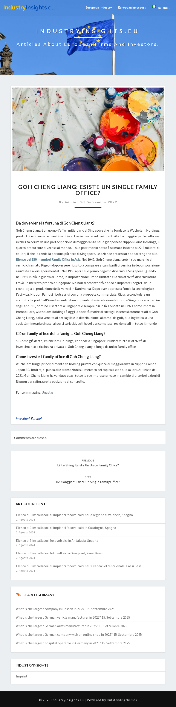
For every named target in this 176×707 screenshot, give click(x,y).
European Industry (99, 7)
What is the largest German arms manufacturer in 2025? (57, 626)
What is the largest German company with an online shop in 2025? (64, 634)
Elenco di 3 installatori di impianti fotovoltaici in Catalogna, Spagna (66, 527)
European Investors (132, 7)
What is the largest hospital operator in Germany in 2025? (58, 643)
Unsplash (48, 392)
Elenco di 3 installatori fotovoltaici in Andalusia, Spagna (57, 540)
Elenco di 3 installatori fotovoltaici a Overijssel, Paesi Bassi (59, 553)
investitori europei (29, 418)
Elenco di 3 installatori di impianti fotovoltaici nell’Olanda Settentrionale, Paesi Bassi (79, 566)
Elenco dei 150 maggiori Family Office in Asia (48, 259)
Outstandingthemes (122, 700)
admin (71, 202)
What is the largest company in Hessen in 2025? (51, 609)
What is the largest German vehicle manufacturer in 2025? (58, 617)
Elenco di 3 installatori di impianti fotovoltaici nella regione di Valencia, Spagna (74, 515)
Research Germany (36, 595)
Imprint (22, 676)
